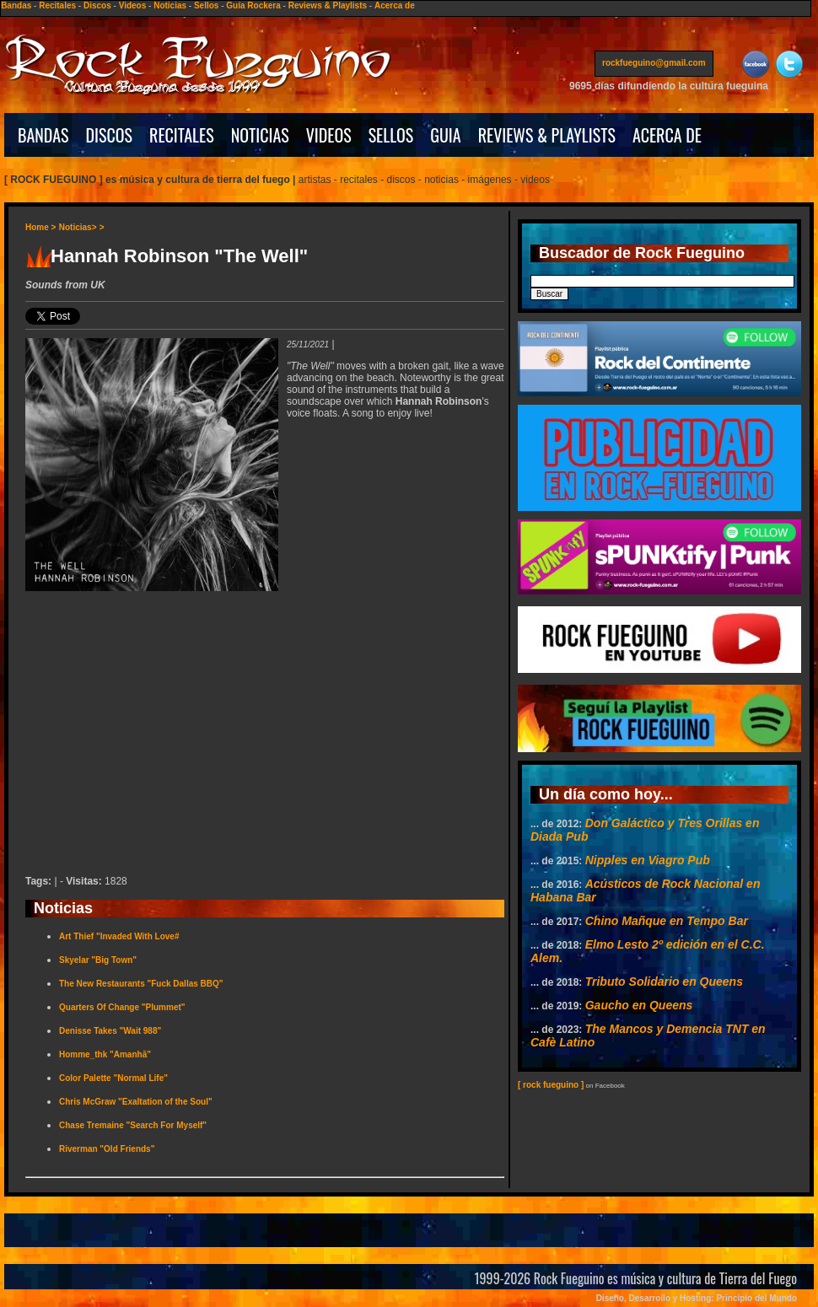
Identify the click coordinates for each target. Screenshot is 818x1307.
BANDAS (43, 135)
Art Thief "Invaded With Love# (119, 936)
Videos (133, 5)
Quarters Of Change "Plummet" (122, 1007)
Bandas (16, 5)
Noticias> (78, 227)
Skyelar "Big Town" (98, 960)
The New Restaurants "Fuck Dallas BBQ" (141, 983)
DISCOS (109, 135)
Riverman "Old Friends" (106, 1149)
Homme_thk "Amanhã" (105, 1054)
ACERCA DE (667, 135)
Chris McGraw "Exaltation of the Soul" (136, 1101)
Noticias (169, 5)
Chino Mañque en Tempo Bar (666, 921)
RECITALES (181, 135)
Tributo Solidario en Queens (664, 981)
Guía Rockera (253, 5)
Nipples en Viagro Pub (647, 860)
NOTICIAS (260, 135)
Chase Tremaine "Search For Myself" (133, 1125)
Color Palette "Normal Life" (113, 1078)
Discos (97, 5)
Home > (40, 227)
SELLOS (391, 135)
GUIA (445, 135)
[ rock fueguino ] (551, 1084)
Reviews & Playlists (327, 5)
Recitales (57, 5)
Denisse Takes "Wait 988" (110, 1030)
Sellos (206, 5)
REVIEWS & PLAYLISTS (547, 135)
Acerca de (394, 5)
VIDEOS (329, 135)
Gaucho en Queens (639, 1005)
